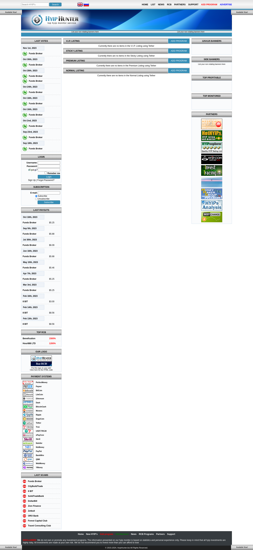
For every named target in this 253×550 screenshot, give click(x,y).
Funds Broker (36, 53)
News (161, 4)
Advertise (226, 4)
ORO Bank (33, 516)
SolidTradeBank (36, 496)
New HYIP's (92, 534)
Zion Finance (34, 506)
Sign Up (32, 180)
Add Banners (122, 534)
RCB (169, 4)
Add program (106, 534)
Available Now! (11, 12)
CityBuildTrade (35, 486)
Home (145, 4)
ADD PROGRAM (179, 41)
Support (193, 4)
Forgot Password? (45, 180)
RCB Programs (146, 534)
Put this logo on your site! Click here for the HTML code (41, 369)
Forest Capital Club (37, 521)
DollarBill (32, 501)
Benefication (29, 338)
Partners (180, 4)
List (153, 4)
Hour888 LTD (29, 343)
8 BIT (25, 301)
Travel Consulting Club (39, 525)
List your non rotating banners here (85, 32)
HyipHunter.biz (123, 548)
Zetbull (31, 511)
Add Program (209, 4)
